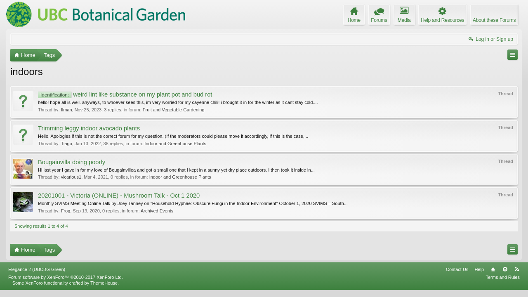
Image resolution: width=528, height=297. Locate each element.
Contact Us (457, 276)
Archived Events (157, 210)
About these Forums (494, 20)
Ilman (66, 109)
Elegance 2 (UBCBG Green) (36, 276)
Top (505, 276)
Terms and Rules (503, 284)
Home (493, 276)
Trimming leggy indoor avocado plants (89, 128)
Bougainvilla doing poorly (71, 162)
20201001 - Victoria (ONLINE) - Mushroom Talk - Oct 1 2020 (119, 195)
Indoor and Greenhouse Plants (175, 143)
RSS (517, 276)
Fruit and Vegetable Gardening (174, 109)
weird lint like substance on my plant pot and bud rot (125, 94)
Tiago (66, 143)
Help (479, 276)
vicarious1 (71, 176)
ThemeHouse (104, 290)
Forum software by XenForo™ (65, 284)
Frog (66, 210)
